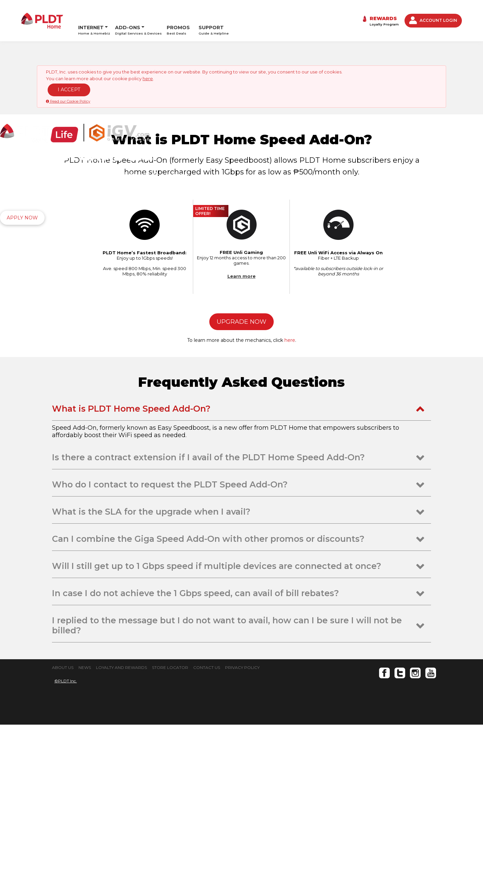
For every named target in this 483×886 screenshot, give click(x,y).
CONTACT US (206, 828)
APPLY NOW (22, 202)
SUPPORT (214, 12)
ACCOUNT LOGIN (433, 12)
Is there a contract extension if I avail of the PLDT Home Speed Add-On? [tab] (208, 619)
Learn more (241, 437)
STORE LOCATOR (170, 828)
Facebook (384, 834)
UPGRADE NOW (241, 483)
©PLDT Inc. (65, 842)
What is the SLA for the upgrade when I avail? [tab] (151, 673)
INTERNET (91, 10)
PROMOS (178, 12)
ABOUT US (62, 828)
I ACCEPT (69, 74)
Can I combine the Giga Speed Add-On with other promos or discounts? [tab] (208, 700)
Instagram (415, 834)
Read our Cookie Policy (68, 86)
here (148, 63)
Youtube (430, 834)
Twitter (399, 834)
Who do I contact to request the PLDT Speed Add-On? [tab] (170, 646)
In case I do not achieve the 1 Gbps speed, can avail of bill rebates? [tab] (195, 754)
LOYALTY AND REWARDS (121, 828)
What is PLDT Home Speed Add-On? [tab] (131, 570)
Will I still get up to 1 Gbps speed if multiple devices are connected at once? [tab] (216, 727)
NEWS (84, 828)
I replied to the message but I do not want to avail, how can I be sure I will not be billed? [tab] (227, 787)
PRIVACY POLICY (242, 828)
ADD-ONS (127, 10)
